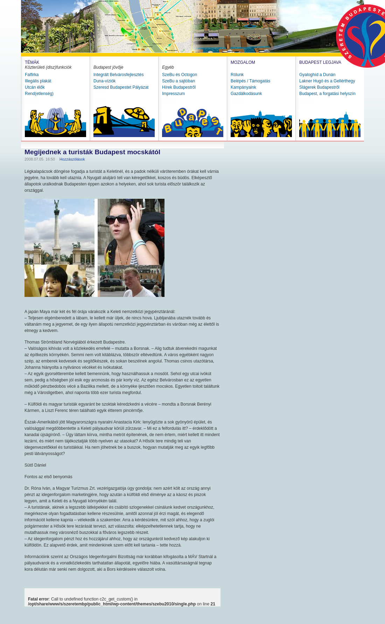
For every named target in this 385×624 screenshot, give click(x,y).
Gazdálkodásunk (246, 93)
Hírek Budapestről (179, 87)
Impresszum (173, 93)
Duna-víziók (104, 81)
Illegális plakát (38, 81)
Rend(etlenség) (39, 93)
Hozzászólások (72, 159)
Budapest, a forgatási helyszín (327, 93)
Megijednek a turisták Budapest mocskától (92, 152)
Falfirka (31, 74)
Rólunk (237, 74)
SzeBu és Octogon (179, 74)
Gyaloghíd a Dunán (317, 74)
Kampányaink (243, 87)
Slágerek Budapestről (319, 87)
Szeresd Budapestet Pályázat (120, 87)
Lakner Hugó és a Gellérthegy (327, 81)
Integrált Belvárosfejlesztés (118, 74)
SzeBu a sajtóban (178, 81)
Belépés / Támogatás (250, 81)
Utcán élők (35, 87)
